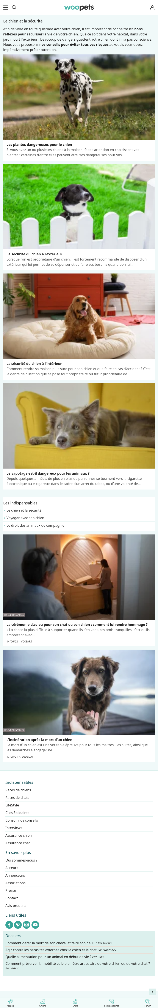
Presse (10, 890)
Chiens (43, 1002)
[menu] (6, 7)
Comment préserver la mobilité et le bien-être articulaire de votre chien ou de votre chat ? (77, 965)
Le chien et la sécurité (23, 510)
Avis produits (15, 905)
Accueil (10, 1002)
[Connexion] (152, 7)
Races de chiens (18, 790)
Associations (15, 883)
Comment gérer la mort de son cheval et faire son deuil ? (58, 943)
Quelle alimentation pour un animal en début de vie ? (54, 957)
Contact (11, 898)
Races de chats (17, 797)
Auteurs (11, 867)
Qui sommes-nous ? (21, 860)
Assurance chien (18, 835)
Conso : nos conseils (21, 820)
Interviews (13, 827)
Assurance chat (17, 843)
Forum (148, 1002)
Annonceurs (15, 875)
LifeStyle (12, 805)
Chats (75, 1002)
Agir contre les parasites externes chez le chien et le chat (60, 950)
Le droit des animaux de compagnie (35, 525)
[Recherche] (14, 7)
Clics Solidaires (111, 1002)
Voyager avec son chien (25, 517)
